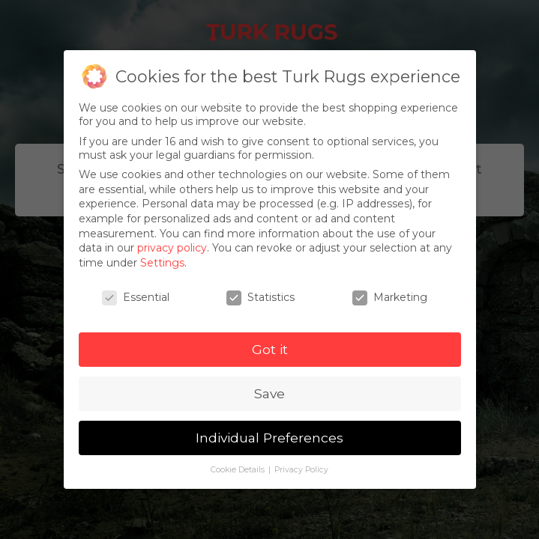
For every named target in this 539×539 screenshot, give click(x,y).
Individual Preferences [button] (269, 437)
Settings (162, 263)
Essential (135, 297)
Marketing (389, 297)
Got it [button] (270, 349)
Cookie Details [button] (239, 470)
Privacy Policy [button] (301, 470)
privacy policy (172, 248)
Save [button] (269, 393)
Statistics (260, 297)
